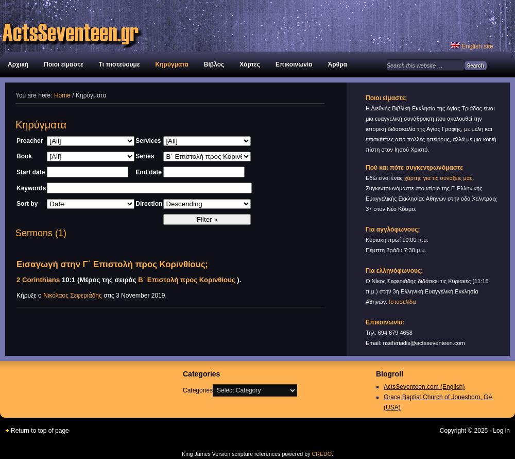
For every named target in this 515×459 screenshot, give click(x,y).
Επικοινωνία (294, 64)
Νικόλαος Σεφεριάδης (72, 295)
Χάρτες (249, 64)
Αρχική (18, 64)
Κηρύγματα (172, 64)
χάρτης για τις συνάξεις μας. (439, 178)
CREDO (321, 454)
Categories (198, 390)
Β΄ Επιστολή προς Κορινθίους (186, 280)
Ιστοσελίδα (402, 302)
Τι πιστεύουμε (119, 64)
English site (472, 46)
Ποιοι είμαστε (63, 64)
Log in (501, 430)
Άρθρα (337, 64)
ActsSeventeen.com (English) (424, 386)
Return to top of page (40, 430)
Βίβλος (214, 64)
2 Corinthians (38, 280)
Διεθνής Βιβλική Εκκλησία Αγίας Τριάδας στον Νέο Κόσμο (113, 26)
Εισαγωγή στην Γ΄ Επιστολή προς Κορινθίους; (112, 264)
